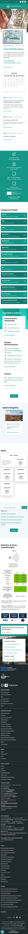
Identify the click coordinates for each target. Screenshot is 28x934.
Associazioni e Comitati (6, 779)
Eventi (2, 766)
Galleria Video (4, 775)
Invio (24, 507)
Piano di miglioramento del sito (8, 852)
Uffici (2, 696)
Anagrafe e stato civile (6, 717)
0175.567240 (6, 786)
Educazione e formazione (6, 728)
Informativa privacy (5, 868)
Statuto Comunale (5, 866)
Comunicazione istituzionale (10, 62)
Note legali (3, 870)
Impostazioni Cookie (5, 872)
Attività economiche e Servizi (7, 777)
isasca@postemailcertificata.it (11, 793)
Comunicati (3, 758)
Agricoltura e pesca (5, 713)
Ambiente (3, 715)
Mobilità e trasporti (5, 735)
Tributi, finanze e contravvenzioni (8, 740)
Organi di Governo (5, 692)
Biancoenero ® (10, 929)
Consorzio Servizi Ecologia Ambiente (9, 898)
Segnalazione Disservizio (6, 859)
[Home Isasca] (13, 6)
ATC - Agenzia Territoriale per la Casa (9, 902)
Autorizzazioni (4, 722)
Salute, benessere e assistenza (8, 737)
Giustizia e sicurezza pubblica (7, 731)
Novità (19, 62)
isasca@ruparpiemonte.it (9, 795)
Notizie (2, 752)
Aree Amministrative (5, 694)
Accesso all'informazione (9, 60)
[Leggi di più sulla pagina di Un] (13, 432)
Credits (2, 874)
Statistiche (3, 879)
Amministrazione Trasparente (7, 848)
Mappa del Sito (4, 881)
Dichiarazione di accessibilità (7, 850)
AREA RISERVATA (13, 932)
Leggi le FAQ (4, 855)
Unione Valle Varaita (5, 893)
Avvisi (2, 756)
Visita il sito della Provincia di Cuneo (9, 891)
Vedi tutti (14, 396)
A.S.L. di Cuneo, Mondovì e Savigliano (9, 906)
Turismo (2, 742)
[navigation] (3, 6)
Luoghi (2, 768)
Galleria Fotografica (5, 772)
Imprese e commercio (6, 733)
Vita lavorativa (4, 744)
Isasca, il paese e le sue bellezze (13, 427)
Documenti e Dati (5, 699)
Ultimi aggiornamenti (5, 877)
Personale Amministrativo (7, 703)
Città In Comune (16, 925)
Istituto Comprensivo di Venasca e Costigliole (11, 895)
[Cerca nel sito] (24, 6)
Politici (2, 705)
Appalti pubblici (4, 720)
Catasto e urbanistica (6, 724)
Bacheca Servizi (4, 863)
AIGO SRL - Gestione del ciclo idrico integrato (11, 900)
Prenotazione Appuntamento (7, 857)
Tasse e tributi (4, 754)
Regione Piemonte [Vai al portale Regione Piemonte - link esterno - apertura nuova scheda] (5, 1)
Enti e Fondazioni (5, 701)
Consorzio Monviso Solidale (7, 904)
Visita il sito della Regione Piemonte (9, 889)
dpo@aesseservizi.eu (8, 839)
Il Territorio (3, 770)
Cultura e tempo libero (6, 726)
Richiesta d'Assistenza (6, 861)
